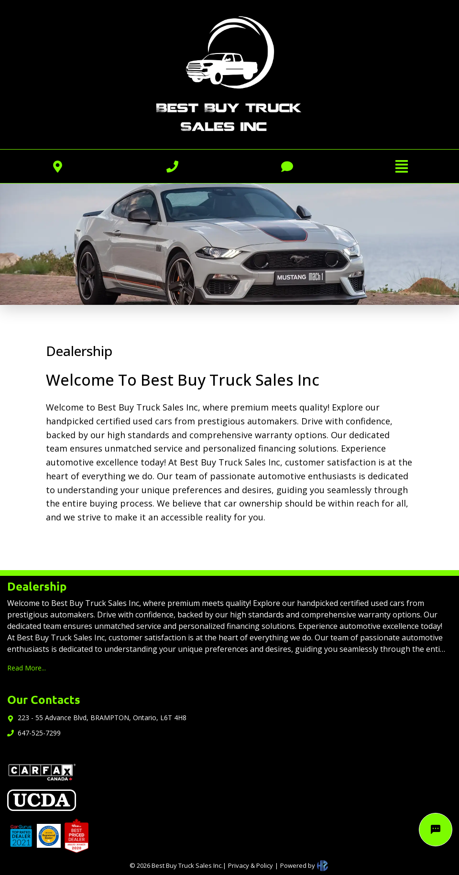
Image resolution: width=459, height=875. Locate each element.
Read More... (26, 667)
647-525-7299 (39, 732)
